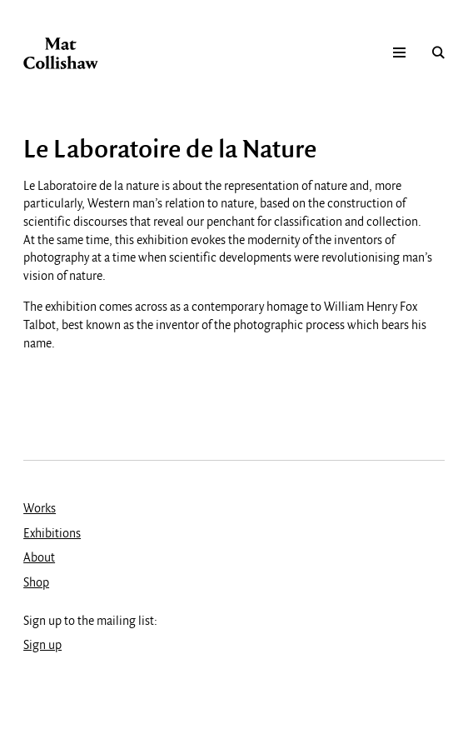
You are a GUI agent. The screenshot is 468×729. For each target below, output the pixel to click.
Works (39, 509)
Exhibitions (52, 534)
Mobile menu (399, 53)
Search (438, 53)
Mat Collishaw (60, 53)
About (39, 558)
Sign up (42, 645)
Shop (36, 583)
